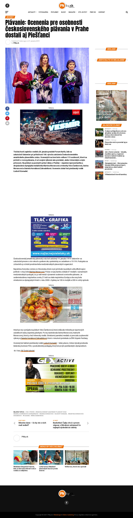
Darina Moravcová (46, 414)
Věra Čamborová (37, 415)
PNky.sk (93, 12)
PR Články (54, 12)
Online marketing (68, 515)
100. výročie (30, 412)
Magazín (72, 12)
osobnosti (18, 415)
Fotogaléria (43, 12)
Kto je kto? (82, 12)
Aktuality (31, 12)
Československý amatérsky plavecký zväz (51, 412)
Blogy (63, 12)
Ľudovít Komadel (50, 343)
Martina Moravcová (37, 272)
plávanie (27, 415)
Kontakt (102, 12)
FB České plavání (28, 351)
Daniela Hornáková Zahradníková (34, 338)
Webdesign (57, 515)
